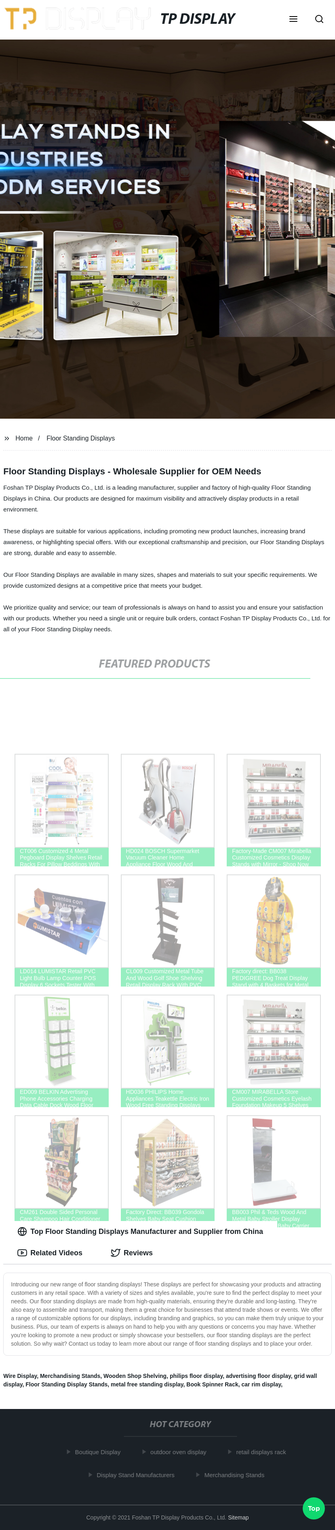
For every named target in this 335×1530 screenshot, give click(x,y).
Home (24, 438)
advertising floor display (258, 1376)
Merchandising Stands (70, 1376)
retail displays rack (263, 1452)
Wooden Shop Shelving (134, 1376)
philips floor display (196, 1376)
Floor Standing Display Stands (66, 1384)
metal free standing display (147, 1384)
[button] (293, 19)
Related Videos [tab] (49, 1253)
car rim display (261, 1384)
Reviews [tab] (132, 1253)
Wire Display (20, 1376)
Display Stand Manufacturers (138, 1474)
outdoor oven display (180, 1452)
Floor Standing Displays (80, 438)
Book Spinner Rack (212, 1384)
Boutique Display (99, 1452)
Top (314, 1508)
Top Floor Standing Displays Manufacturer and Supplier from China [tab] (140, 1231)
